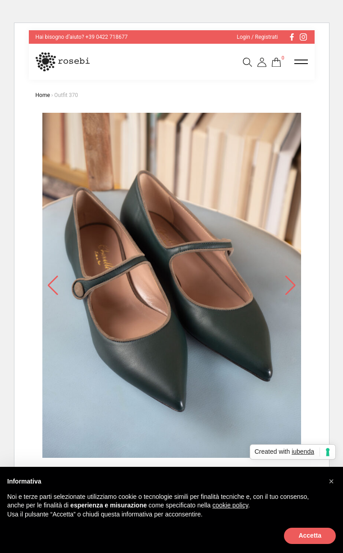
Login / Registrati (257, 37)
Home (43, 95)
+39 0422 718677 (107, 37)
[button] (331, 481)
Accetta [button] (309, 535)
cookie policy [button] (230, 505)
